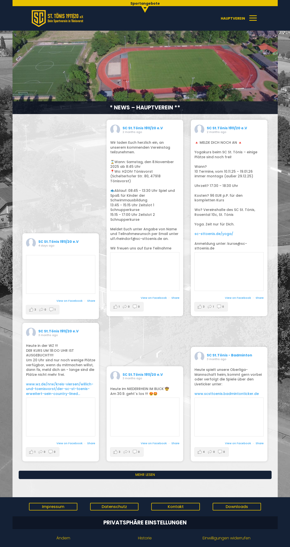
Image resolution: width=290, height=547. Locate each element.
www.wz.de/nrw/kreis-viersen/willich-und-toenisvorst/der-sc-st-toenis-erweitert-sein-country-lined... (59, 389)
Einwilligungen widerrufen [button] (226, 538)
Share (91, 301)
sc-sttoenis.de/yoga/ (213, 233)
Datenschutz (114, 506)
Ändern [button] (63, 538)
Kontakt (176, 506)
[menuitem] (145, 6)
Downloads (237, 506)
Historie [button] (145, 538)
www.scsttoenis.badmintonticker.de (226, 393)
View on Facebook (69, 301)
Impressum (53, 506)
